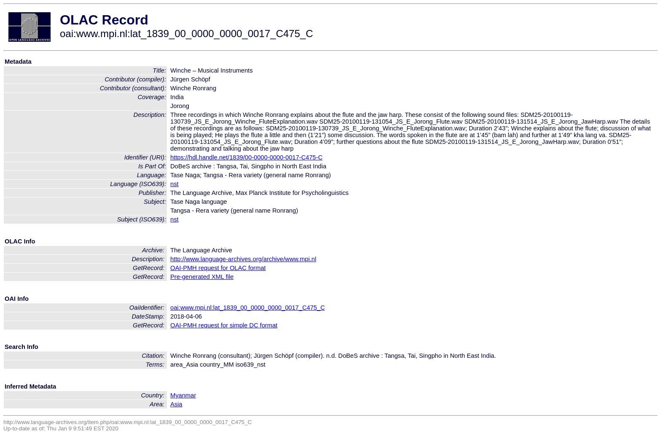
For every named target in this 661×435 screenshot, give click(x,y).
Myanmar (183, 395)
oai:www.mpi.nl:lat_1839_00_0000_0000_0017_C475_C (247, 307)
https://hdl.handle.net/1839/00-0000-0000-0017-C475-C (246, 157)
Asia (176, 404)
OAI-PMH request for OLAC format (218, 268)
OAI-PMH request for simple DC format (223, 325)
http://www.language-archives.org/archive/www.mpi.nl (243, 259)
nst (174, 184)
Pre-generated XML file (202, 276)
